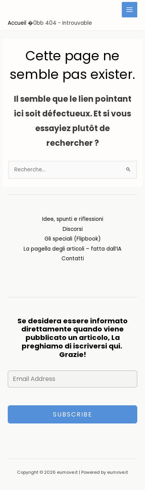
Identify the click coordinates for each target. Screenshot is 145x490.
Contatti (72, 258)
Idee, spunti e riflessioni (72, 219)
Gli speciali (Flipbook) (72, 238)
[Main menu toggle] (130, 10)
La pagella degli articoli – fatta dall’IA (72, 249)
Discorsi (73, 229)
